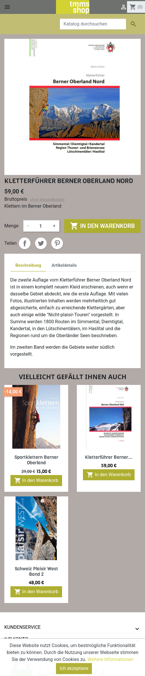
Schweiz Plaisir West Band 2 (36, 571)
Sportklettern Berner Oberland (36, 460)
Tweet (41, 243)
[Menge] (40, 225)
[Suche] (93, 24)
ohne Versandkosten (47, 199)
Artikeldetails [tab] (64, 265)
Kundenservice (22, 627)
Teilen (24, 243)
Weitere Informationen (110, 670)
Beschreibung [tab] (28, 265)
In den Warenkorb (102, 226)
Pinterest (57, 243)
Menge (11, 226)
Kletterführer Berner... (109, 457)
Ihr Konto (16, 639)
